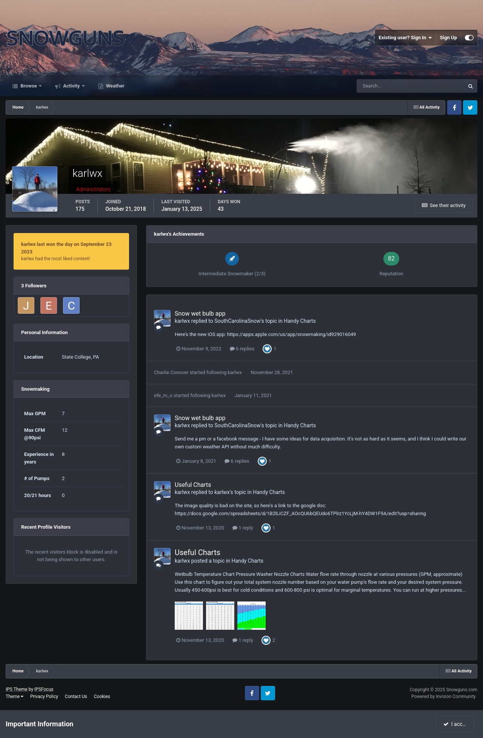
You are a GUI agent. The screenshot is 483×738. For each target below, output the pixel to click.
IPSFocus (43, 689)
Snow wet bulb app (200, 313)
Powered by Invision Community (443, 696)
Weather (115, 86)
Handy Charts (300, 321)
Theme (14, 696)
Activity (71, 86)
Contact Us (76, 696)
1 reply (242, 528)
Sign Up (448, 37)
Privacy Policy (44, 696)
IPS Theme (17, 689)
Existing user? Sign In (405, 38)
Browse (28, 86)
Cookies (102, 696)
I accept (456, 724)
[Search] (387, 86)
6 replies (242, 348)
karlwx (182, 321)
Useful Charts (193, 484)
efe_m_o (163, 395)
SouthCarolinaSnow (237, 321)
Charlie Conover (171, 372)
